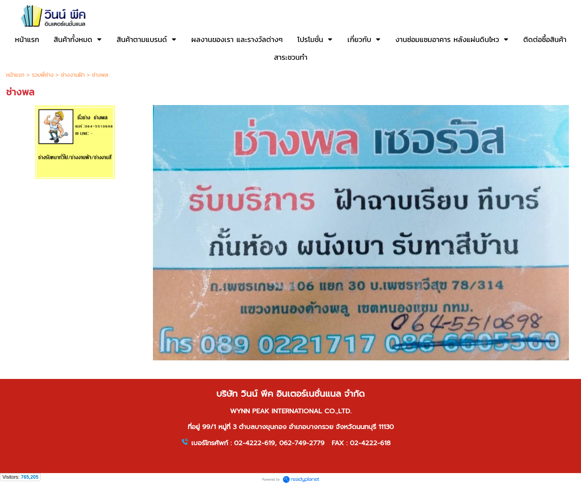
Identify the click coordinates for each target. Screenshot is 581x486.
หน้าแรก (15, 75)
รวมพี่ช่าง (44, 75)
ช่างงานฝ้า (73, 75)
